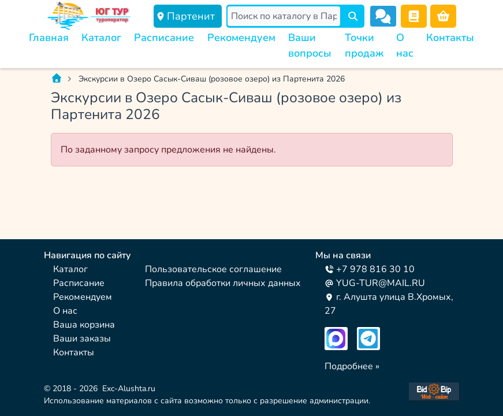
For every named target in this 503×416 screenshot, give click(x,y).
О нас (65, 310)
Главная (49, 37)
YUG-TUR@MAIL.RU (375, 283)
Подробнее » (352, 366)
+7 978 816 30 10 (370, 269)
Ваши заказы (82, 338)
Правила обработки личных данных (223, 283)
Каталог (101, 37)
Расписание (164, 37)
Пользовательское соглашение (213, 269)
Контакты (450, 37)
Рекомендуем (241, 37)
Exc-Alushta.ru (128, 388)
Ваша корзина (84, 324)
